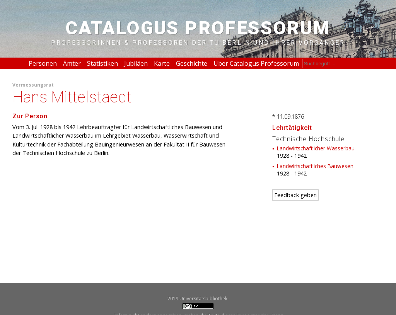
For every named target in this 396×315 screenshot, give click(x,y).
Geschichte (191, 63)
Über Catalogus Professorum (256, 63)
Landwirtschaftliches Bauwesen (315, 166)
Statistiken (102, 63)
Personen (43, 63)
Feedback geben (295, 195)
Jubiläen (136, 63)
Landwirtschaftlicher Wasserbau (316, 148)
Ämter (72, 63)
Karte (162, 63)
